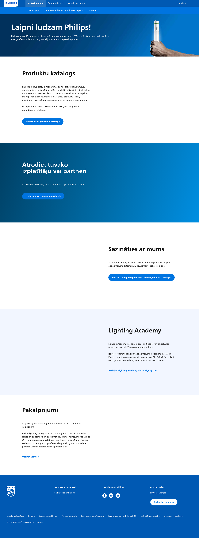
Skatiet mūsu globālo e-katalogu (43, 122)
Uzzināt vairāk (31, 456)
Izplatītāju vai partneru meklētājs (43, 196)
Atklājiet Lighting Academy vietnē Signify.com (134, 370)
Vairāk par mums (76, 3)
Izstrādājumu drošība (150, 516)
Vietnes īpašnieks (69, 516)
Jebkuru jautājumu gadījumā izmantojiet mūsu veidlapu (141, 277)
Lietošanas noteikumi (173, 516)
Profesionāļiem (36, 3)
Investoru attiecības (15, 516)
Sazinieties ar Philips (64, 493)
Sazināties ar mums (164, 502)
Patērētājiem (56, 3)
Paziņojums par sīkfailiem (92, 516)
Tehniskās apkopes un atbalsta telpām (63, 10)
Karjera (31, 516)
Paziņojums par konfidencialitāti (122, 516)
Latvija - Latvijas (158, 493)
